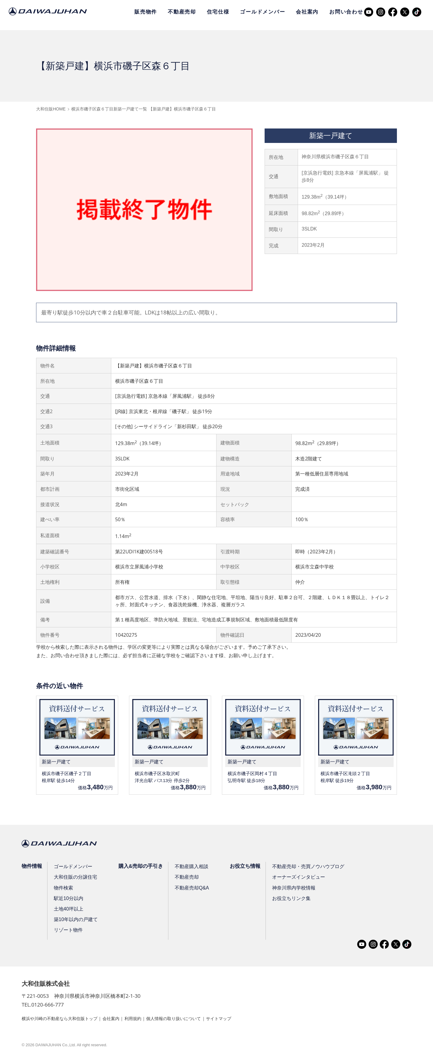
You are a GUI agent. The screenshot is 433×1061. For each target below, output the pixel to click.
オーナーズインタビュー (303, 878)
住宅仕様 (218, 12)
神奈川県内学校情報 (298, 888)
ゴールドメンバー (262, 12)
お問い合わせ (346, 12)
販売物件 (145, 12)
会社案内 (307, 12)
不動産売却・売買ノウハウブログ (313, 867)
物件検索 (64, 888)
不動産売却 (182, 12)
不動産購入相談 (194, 867)
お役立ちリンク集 (296, 899)
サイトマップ (246, 1019)
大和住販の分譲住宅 (76, 878)
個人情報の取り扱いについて (195, 1019)
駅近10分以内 (69, 899)
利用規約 (148, 1019)
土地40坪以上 (69, 910)
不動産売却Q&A (195, 888)
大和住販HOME (51, 109)
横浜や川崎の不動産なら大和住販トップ (65, 1019)
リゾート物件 (69, 931)
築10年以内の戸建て (77, 920)
